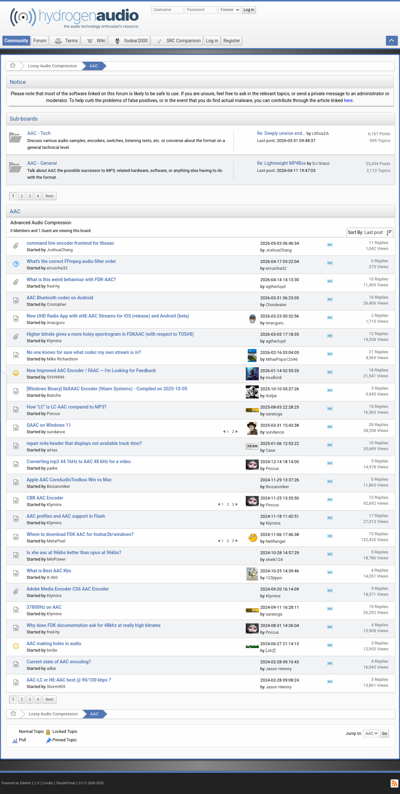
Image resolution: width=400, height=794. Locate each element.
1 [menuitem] (13, 196)
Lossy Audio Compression (52, 65)
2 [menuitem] (22, 196)
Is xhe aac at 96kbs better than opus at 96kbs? (74, 552)
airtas (52, 450)
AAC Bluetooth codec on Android (60, 297)
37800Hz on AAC (44, 607)
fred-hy (53, 286)
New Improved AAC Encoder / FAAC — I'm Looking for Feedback (91, 370)
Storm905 (56, 686)
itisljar (271, 395)
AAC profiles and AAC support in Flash (66, 516)
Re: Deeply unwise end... (281, 133)
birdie (52, 650)
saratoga (274, 413)
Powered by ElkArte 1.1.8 (20, 783)
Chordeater (276, 304)
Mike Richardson (62, 359)
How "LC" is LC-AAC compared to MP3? (66, 407)
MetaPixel (56, 541)
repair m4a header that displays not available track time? (84, 443)
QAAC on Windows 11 (49, 425)
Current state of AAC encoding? (59, 661)
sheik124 (274, 559)
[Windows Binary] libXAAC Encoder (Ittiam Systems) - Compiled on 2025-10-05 (107, 388)
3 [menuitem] (30, 196)
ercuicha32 (57, 268)
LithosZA (320, 133)
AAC (94, 65)
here (348, 100)
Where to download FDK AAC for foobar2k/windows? (80, 534)
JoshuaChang (60, 249)
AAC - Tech (39, 133)
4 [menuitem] (38, 196)
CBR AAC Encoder (45, 498)
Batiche (54, 395)
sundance (56, 431)
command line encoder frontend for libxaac (70, 243)
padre (52, 468)
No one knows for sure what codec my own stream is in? (84, 352)
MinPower (56, 559)
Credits (48, 783)
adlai (51, 668)
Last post (373, 232)
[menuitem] (49, 196)
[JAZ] (270, 650)
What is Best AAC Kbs (49, 570)
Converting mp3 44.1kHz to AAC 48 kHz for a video (79, 461)
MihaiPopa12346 (281, 359)
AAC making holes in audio (54, 643)
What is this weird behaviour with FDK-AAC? (71, 279)
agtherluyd (275, 286)
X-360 (52, 577)
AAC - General (42, 163)
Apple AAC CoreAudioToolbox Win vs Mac (69, 479)
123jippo (274, 577)
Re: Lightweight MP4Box (281, 163)
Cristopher (56, 304)
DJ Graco (321, 163)
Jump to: (354, 733)
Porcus (53, 413)
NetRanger (275, 541)
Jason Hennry (279, 668)
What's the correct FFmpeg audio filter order (71, 261)
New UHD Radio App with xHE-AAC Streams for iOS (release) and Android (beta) (108, 316)
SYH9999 (55, 377)
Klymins (54, 340)
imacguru (55, 322)
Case (270, 450)
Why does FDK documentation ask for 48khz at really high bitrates (94, 625)
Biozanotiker (58, 486)
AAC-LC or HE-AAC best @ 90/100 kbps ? (69, 680)
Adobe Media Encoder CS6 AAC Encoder (68, 589)
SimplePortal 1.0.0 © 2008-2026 (80, 783)
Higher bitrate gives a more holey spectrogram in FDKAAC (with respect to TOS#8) (110, 334)
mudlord (273, 377)
